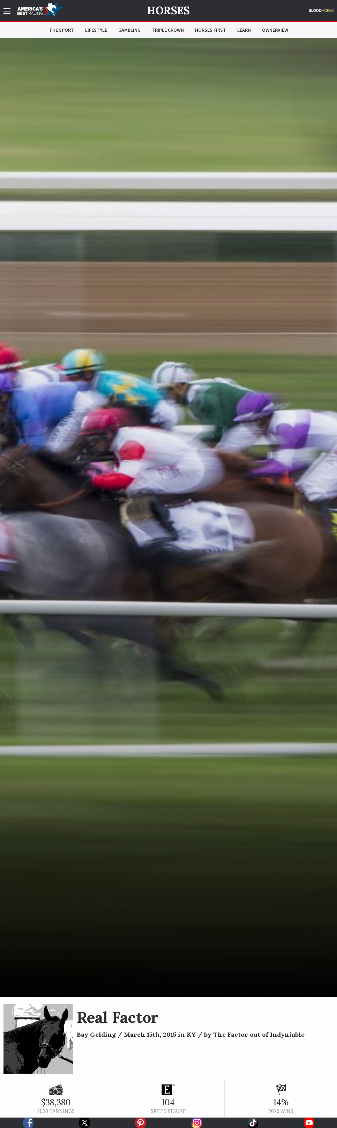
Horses (168, 10)
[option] (168, 517)
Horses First (210, 30)
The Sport (61, 30)
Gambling (129, 30)
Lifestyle (96, 30)
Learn (244, 30)
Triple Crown (168, 30)
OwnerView (275, 30)
